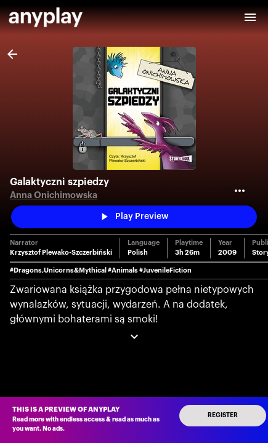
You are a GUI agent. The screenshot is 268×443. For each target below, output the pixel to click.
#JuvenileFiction (165, 270)
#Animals (123, 270)
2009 (227, 252)
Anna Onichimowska (53, 195)
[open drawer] (250, 17)
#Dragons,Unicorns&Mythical (58, 270)
